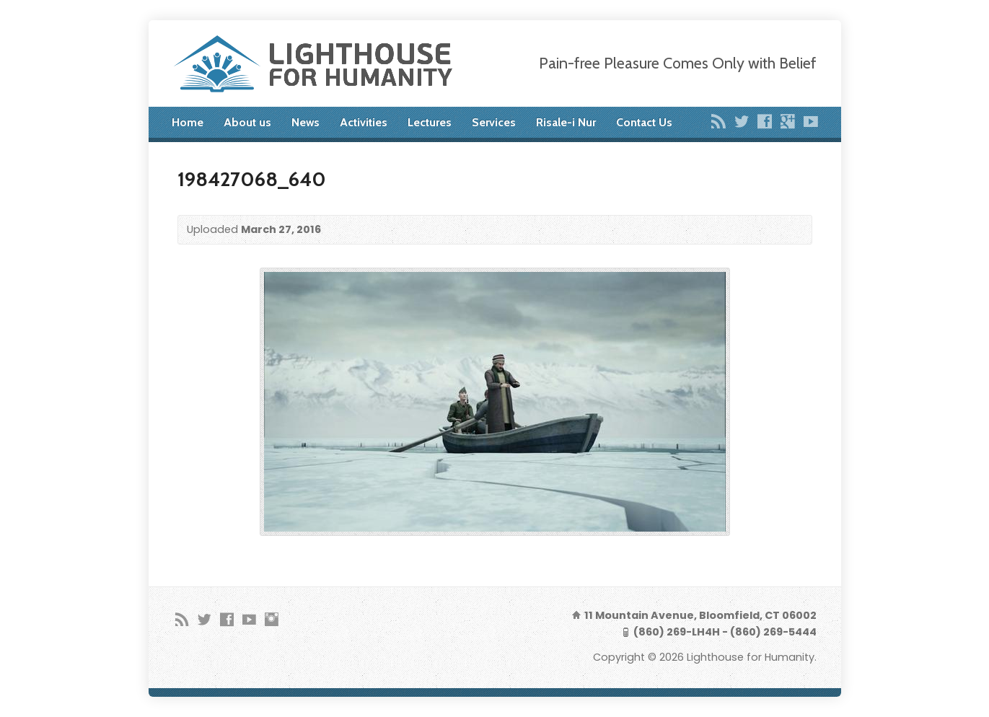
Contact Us (644, 122)
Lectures (430, 122)
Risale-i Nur (566, 122)
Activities (363, 122)
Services (494, 122)
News (305, 122)
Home (187, 122)
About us (247, 122)
